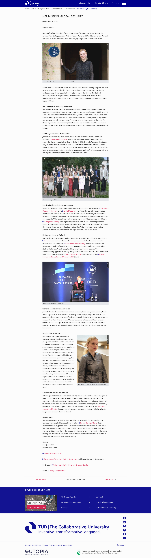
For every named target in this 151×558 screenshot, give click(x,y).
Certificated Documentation (71, 502)
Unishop (64, 508)
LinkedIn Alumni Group (104, 502)
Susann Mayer (41, 479)
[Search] (115, 3)
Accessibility (67, 545)
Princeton (47, 241)
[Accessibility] (99, 3)
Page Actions (109, 479)
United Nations (69, 211)
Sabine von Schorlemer (59, 139)
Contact (28, 545)
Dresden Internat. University (106, 508)
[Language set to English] (105, 3)
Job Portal (99, 497)
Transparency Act (55, 545)
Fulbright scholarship (51, 222)
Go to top (120, 545)
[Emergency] (96, 3)
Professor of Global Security (75, 244)
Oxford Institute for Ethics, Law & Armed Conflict (70, 465)
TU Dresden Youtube (68, 497)
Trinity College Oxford (73, 254)
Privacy (45, 545)
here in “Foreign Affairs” (88, 423)
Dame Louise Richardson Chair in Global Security (61, 459)
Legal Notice (36, 545)
